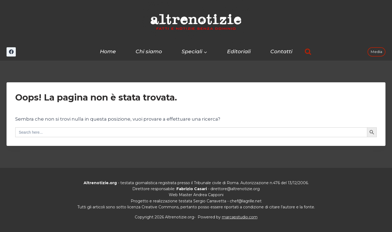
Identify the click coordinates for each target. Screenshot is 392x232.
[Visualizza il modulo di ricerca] (308, 52)
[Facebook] (11, 52)
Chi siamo (149, 51)
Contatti (281, 51)
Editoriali (239, 51)
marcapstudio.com (240, 217)
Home (108, 51)
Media (376, 51)
